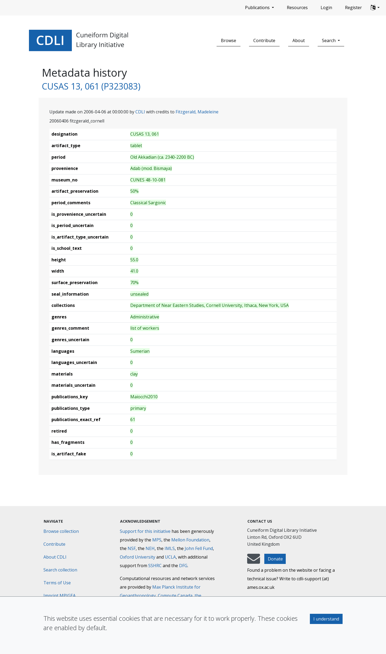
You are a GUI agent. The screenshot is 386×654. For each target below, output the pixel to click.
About (298, 40)
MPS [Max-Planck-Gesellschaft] (156, 540)
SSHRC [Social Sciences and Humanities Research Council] (155, 565)
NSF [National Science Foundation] (132, 548)
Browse (228, 40)
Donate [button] (275, 559)
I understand (326, 619)
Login (326, 7)
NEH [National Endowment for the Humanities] (150, 548)
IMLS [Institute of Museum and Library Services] (170, 548)
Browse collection (61, 531)
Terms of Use (57, 583)
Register (353, 7)
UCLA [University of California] (170, 557)
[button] (375, 7)
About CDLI (54, 557)
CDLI (140, 112)
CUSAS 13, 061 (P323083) (91, 86)
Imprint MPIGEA (59, 596)
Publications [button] (258, 7)
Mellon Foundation (190, 540)
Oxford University (137, 557)
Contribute (264, 40)
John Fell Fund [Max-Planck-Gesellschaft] (199, 548)
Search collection (60, 570)
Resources (297, 7)
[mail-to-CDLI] (253, 561)
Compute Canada (175, 596)
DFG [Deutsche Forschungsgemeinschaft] (183, 565)
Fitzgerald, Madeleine (197, 112)
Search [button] (329, 40)
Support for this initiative (145, 531)
